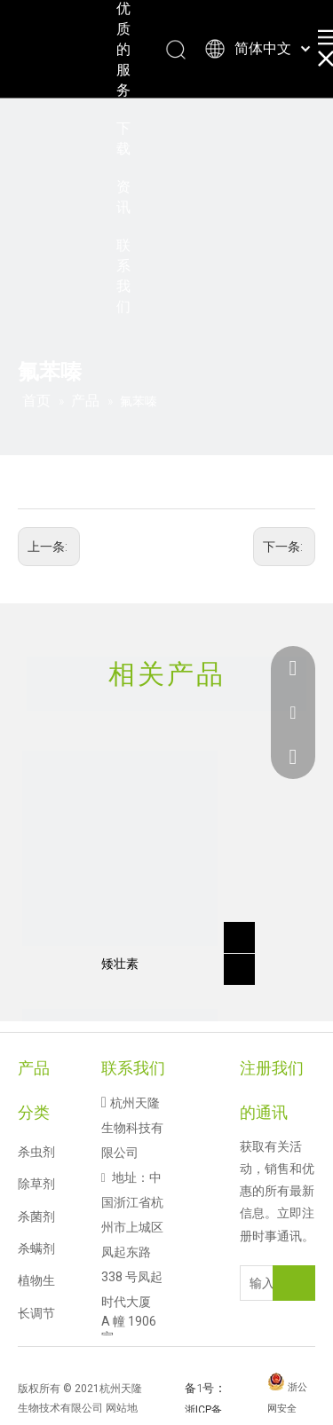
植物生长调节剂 (36, 1312)
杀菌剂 (36, 1216)
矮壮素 (120, 964)
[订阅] (294, 1283)
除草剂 (36, 1184)
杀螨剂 (36, 1248)
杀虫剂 (36, 1152)
